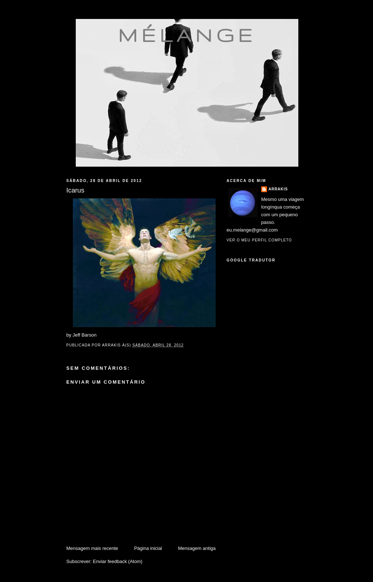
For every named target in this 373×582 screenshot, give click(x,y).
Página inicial (148, 548)
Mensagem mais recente (92, 548)
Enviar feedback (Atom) (117, 561)
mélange (187, 35)
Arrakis (278, 189)
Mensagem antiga (197, 548)
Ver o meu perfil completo (259, 240)
